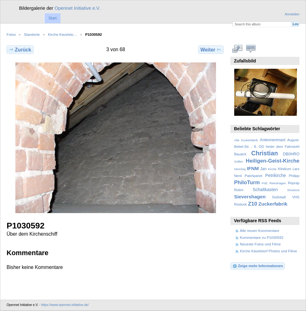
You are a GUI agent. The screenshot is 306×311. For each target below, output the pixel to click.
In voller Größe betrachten (237, 49)
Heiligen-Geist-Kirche (272, 161)
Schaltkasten (265, 189)
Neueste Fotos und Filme (260, 244)
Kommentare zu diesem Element (251, 49)
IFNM (253, 168)
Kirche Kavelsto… (62, 34)
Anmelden (292, 14)
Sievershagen (250, 196)
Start (52, 18)
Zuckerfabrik (273, 203)
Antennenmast (272, 140)
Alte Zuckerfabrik (246, 140)
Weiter (210, 49)
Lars (296, 169)
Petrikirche (275, 175)
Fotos (11, 34)
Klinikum (284, 169)
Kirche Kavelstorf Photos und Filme (268, 251)
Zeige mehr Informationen (257, 266)
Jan (263, 169)
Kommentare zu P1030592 (261, 237)
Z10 (252, 204)
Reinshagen (278, 183)
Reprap (293, 183)
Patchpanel (253, 176)
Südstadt (279, 197)
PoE (265, 183)
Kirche (272, 169)
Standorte (32, 34)
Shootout (293, 190)
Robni (238, 190)
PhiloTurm (247, 182)
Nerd (238, 176)
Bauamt (240, 154)
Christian (264, 153)
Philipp (294, 176)
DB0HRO (291, 154)
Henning (240, 169)
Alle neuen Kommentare (259, 230)
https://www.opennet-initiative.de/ (65, 305)
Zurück (20, 49)
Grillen (238, 161)
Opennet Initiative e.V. (77, 8)
